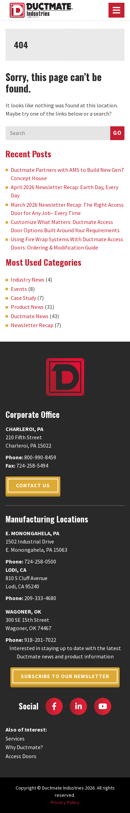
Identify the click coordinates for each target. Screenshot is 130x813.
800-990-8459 (40, 457)
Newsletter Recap (32, 325)
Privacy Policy (65, 802)
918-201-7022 (40, 639)
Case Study (23, 297)
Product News (27, 306)
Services (15, 738)
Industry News (27, 279)
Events (19, 288)
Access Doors (21, 756)
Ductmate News (30, 316)
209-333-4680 (40, 598)
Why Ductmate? (24, 747)
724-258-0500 (40, 561)
